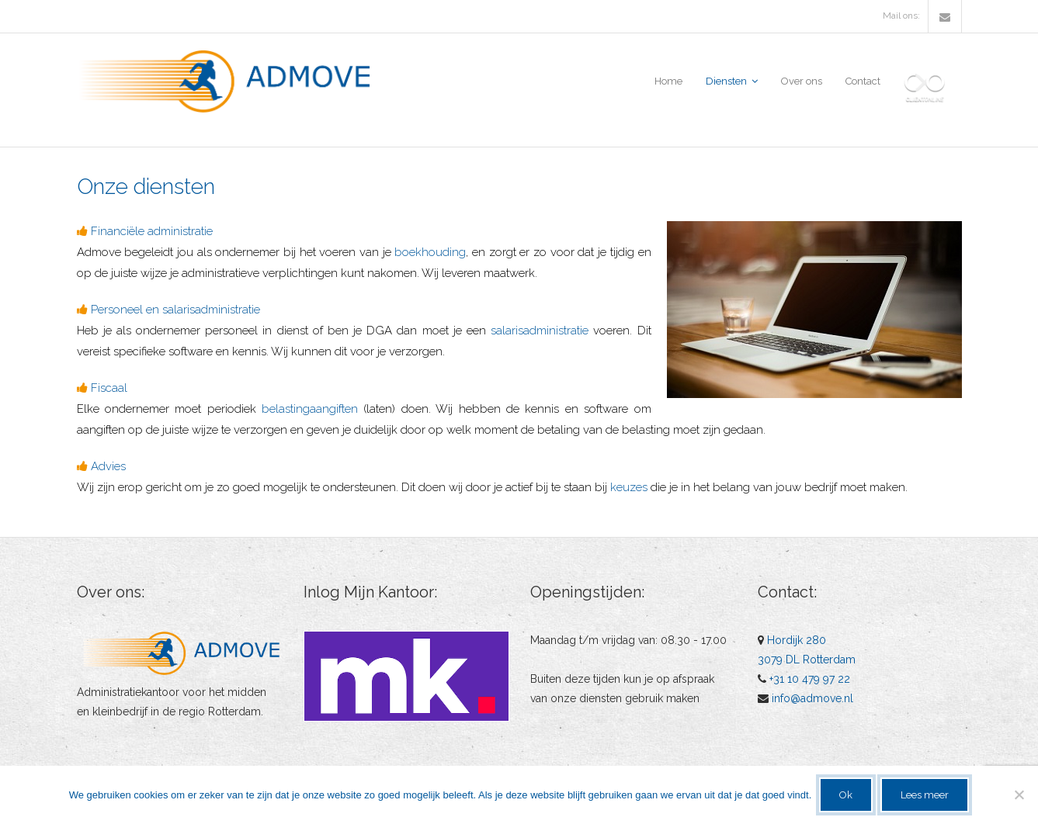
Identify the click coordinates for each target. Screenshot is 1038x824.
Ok (845, 795)
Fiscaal (109, 388)
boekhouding (430, 252)
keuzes (628, 487)
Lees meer (925, 795)
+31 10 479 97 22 (809, 679)
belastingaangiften (310, 409)
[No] (1018, 794)
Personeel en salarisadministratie (175, 310)
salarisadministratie (539, 331)
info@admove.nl (812, 698)
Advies (108, 466)
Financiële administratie (152, 231)
